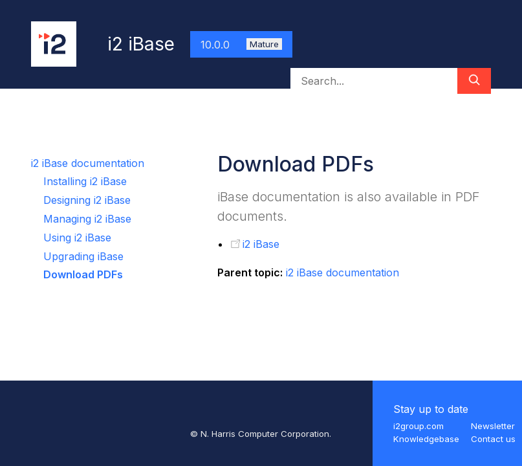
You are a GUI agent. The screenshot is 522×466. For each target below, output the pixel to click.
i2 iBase (261, 244)
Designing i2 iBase (87, 200)
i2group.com (418, 426)
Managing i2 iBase (87, 218)
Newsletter (493, 426)
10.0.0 (241, 44)
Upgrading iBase (83, 256)
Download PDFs (83, 274)
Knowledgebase (426, 439)
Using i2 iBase (77, 237)
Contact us (493, 439)
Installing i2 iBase (85, 181)
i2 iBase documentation (87, 163)
